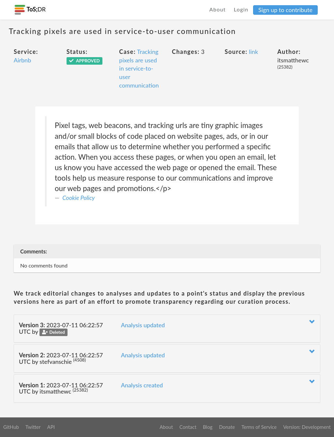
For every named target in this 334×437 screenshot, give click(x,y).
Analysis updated (143, 325)
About (217, 9)
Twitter (33, 427)
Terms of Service (259, 427)
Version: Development (307, 427)
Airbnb (22, 60)
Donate (227, 427)
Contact (187, 427)
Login (241, 9)
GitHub (11, 427)
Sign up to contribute (285, 9)
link (253, 51)
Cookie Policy (78, 197)
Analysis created (142, 385)
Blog (207, 427)
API (50, 427)
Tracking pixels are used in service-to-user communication (139, 68)
